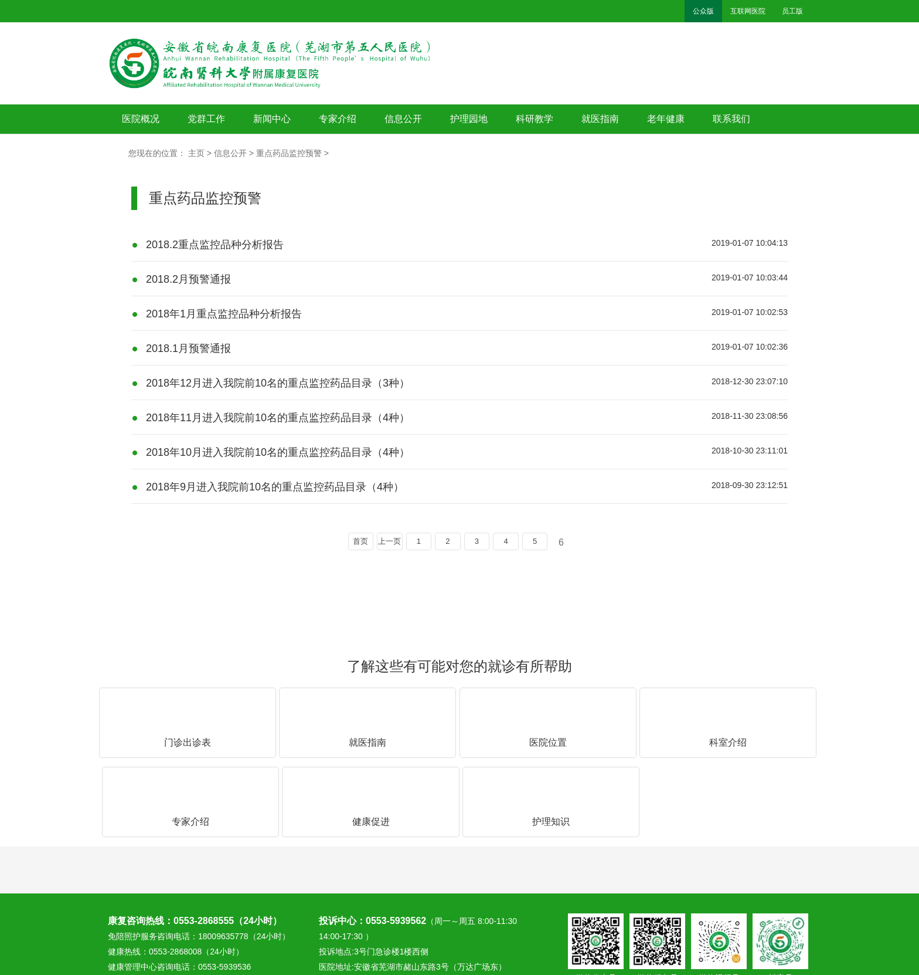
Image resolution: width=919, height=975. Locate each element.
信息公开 (403, 119)
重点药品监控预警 (289, 153)
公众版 (703, 11)
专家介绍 (337, 119)
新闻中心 (272, 119)
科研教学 (534, 119)
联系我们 (731, 119)
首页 (345, 543)
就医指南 (600, 119)
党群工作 (206, 119)
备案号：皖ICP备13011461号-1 (744, 920)
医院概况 (140, 119)
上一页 (380, 543)
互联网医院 (747, 11)
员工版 (792, 11)
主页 (196, 153)
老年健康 (666, 119)
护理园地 (469, 119)
